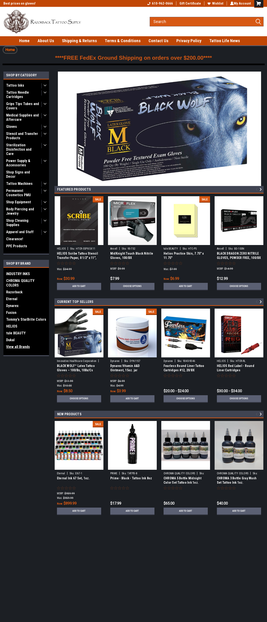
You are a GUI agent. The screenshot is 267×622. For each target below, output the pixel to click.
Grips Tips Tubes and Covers (22, 106)
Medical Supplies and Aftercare (22, 117)
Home (24, 40)
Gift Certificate (189, 3)
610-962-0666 (159, 3)
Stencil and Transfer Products (22, 136)
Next (261, 189)
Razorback (14, 292)
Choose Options (132, 286)
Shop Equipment (18, 202)
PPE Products (16, 246)
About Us (46, 40)
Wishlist (215, 3)
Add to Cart (79, 286)
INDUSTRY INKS (18, 274)
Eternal (11, 299)
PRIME (113, 473)
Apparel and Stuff (19, 232)
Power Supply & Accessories (18, 163)
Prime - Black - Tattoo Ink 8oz (131, 478)
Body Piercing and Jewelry (20, 211)
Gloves (11, 126)
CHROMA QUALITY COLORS (20, 283)
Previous (257, 189)
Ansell (114, 248)
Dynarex (12, 306)
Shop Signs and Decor (18, 174)
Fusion (11, 312)
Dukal (10, 340)
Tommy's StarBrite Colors (26, 319)
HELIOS (11, 326)
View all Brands (18, 347)
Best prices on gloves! (19, 3)
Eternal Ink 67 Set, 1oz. (73, 478)
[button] (10, 50)
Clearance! (14, 239)
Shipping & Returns (79, 40)
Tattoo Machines (19, 183)
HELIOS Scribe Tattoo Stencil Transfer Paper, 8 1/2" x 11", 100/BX (77, 258)
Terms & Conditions (123, 40)
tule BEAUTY (16, 333)
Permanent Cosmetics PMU (18, 192)
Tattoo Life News (224, 40)
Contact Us (158, 40)
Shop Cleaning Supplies (17, 222)
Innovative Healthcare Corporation (76, 361)
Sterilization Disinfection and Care (18, 149)
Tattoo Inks (15, 85)
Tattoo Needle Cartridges (17, 94)
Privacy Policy (188, 40)
